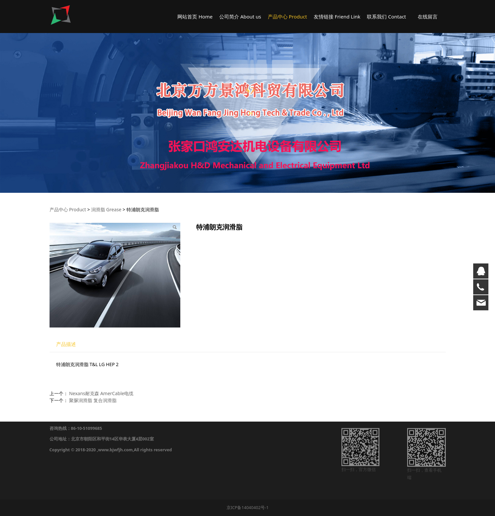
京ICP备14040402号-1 (248, 507)
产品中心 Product (287, 16)
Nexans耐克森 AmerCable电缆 (101, 393)
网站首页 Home (195, 16)
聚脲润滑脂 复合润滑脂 (93, 400)
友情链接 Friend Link (337, 16)
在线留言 (428, 16)
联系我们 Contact (386, 16)
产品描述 (66, 344)
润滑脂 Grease (106, 209)
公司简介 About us (240, 16)
